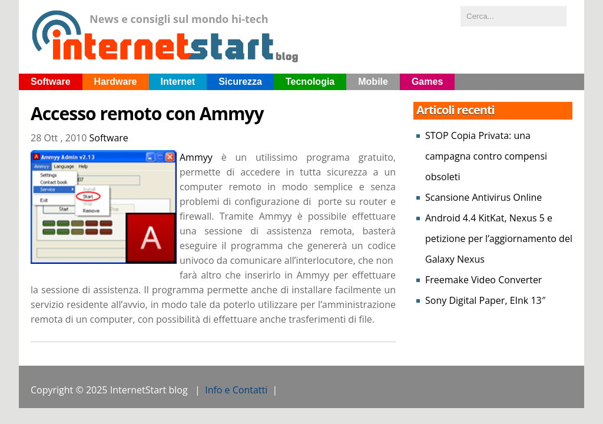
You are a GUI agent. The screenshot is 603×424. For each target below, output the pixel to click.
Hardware (115, 82)
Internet (178, 82)
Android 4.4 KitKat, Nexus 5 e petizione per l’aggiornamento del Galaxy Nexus (498, 238)
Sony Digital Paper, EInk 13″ (485, 300)
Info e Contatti (236, 389)
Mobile (373, 82)
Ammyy (196, 157)
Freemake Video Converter (483, 279)
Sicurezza (240, 82)
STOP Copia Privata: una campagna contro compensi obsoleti (486, 156)
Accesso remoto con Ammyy (147, 113)
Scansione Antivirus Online (483, 197)
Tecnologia (310, 82)
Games (427, 82)
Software (51, 82)
